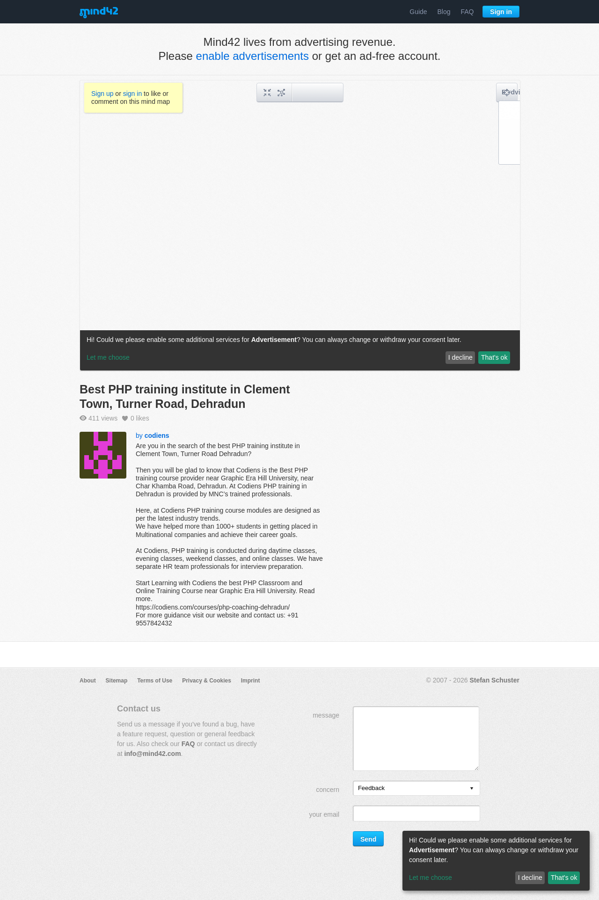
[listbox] (416, 788)
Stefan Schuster (494, 680)
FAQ (467, 11)
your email (324, 814)
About (88, 680)
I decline (530, 877)
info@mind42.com (152, 753)
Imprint (250, 680)
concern (327, 789)
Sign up (102, 93)
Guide (418, 11)
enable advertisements (252, 56)
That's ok (564, 877)
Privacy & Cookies (206, 680)
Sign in (501, 11)
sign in (132, 93)
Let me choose (430, 877)
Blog (444, 11)
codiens (157, 435)
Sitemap (117, 680)
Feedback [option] (371, 787)
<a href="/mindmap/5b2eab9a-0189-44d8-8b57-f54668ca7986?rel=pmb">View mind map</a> (300, 225)
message (326, 715)
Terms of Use (154, 680)
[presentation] (471, 789)
